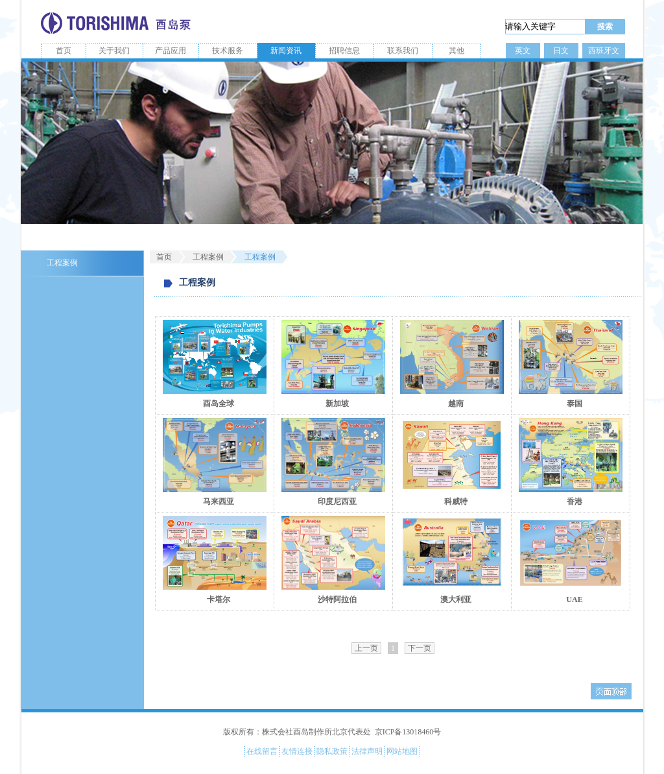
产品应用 (170, 50)
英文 (522, 50)
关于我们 (114, 50)
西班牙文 (603, 50)
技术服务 (227, 50)
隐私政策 (332, 751)
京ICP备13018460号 (408, 731)
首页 (63, 50)
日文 (561, 50)
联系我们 (402, 50)
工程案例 (62, 262)
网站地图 (402, 751)
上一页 (366, 648)
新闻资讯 (286, 50)
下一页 (419, 648)
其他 (456, 50)
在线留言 (262, 751)
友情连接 (297, 751)
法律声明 (367, 751)
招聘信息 (344, 50)
